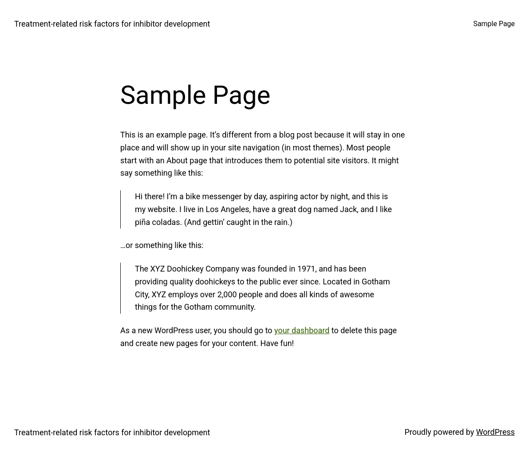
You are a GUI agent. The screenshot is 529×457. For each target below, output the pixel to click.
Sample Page (494, 24)
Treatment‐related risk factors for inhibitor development (112, 23)
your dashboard (301, 330)
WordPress (495, 432)
